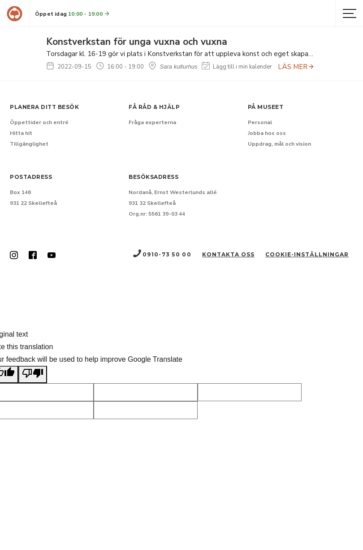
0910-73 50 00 (161, 254)
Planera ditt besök (44, 107)
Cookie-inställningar (307, 254)
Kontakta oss (228, 254)
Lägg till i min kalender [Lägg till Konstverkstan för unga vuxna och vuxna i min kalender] (237, 67)
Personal (260, 122)
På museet (266, 107)
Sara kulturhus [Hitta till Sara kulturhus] (172, 66)
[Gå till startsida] (14, 14)
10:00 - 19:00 (89, 13)
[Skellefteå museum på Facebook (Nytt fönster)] (33, 256)
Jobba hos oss (267, 133)
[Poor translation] (32, 374)
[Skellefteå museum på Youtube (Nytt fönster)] (52, 256)
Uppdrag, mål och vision (279, 143)
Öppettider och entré (39, 122)
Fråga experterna (152, 122)
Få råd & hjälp (154, 107)
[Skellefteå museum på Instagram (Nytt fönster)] (14, 256)
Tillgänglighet (29, 143)
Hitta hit (21, 133)
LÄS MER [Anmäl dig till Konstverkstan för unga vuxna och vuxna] (296, 66)
